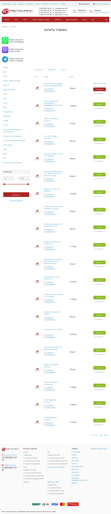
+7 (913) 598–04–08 (44, 10)
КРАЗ (84, 20)
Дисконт (21, 4)
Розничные (16, 172)
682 (105, 435)
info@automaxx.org (99, 449)
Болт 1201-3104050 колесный (50, 137)
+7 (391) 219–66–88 (44, 15)
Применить (16, 195)
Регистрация (104, 4)
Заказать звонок (9, 455)
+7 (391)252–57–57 (9, 458)
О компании (6, 4)
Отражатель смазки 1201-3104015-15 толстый (53, 207)
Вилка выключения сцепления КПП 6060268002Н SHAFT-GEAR (53, 103)
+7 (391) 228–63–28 (44, 12)
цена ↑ (63, 70)
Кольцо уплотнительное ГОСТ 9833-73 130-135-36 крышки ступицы (53, 173)
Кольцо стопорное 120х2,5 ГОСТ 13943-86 (53, 155)
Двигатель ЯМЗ (71, 20)
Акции (14, 4)
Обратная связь (9, 465)
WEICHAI (58, 20)
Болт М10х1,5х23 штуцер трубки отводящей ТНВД (53, 84)
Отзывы (63, 4)
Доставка (29, 4)
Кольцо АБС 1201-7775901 (53, 329)
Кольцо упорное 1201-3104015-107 (52, 278)
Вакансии (45, 4)
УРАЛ (25, 20)
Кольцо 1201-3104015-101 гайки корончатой (53, 348)
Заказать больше (99, 83)
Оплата (37, 4)
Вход (96, 4)
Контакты (54, 4)
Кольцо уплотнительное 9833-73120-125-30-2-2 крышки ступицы (53, 261)
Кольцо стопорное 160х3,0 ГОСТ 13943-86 (53, 295)
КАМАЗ (6, 20)
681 (101, 435)
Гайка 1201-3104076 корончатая (51, 383)
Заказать (99, 104)
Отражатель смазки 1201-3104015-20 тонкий (53, 225)
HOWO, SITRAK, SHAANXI (40, 20)
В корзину (99, 89)
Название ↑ (52, 70)
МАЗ (16, 20)
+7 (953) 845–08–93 (44, 8)
